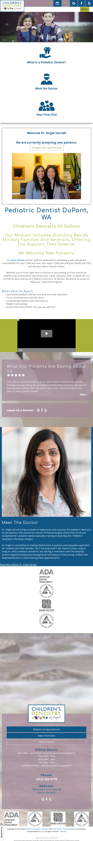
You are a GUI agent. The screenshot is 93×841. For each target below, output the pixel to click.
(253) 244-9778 (46, 779)
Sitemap (63, 831)
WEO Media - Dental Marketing (64, 829)
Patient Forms (46, 741)
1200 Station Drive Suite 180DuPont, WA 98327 (46, 791)
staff (36, 260)
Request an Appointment (46, 729)
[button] (7, 24)
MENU (84, 9)
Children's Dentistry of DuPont (37, 829)
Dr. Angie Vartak (15, 260)
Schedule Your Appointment (47, 147)
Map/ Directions (46, 735)
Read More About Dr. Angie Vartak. (18, 564)
